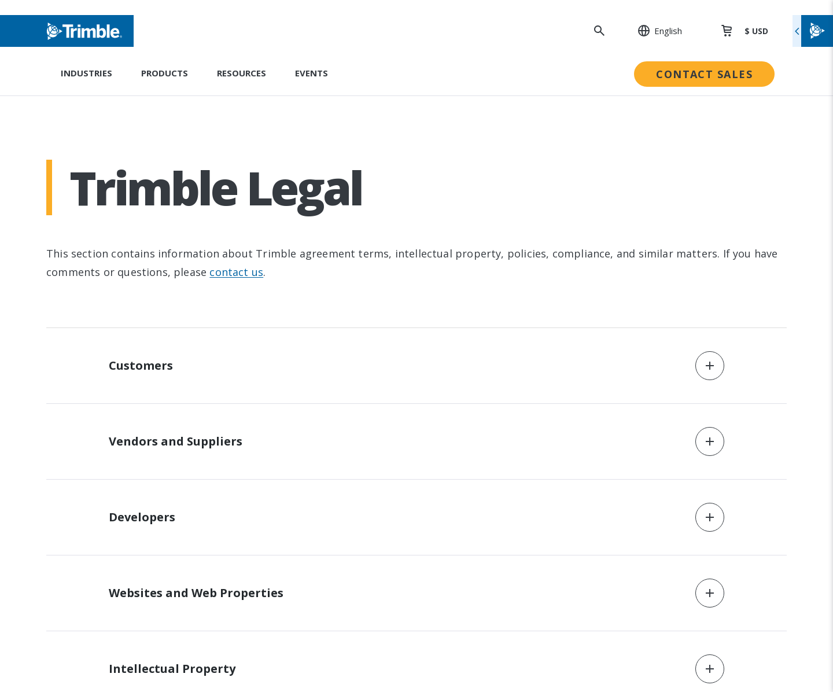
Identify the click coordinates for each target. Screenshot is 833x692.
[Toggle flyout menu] (813, 31)
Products (164, 73)
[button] (416, 365)
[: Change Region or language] (654, 31)
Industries (86, 73)
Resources (241, 73)
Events (311, 73)
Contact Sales (704, 74)
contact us (236, 272)
